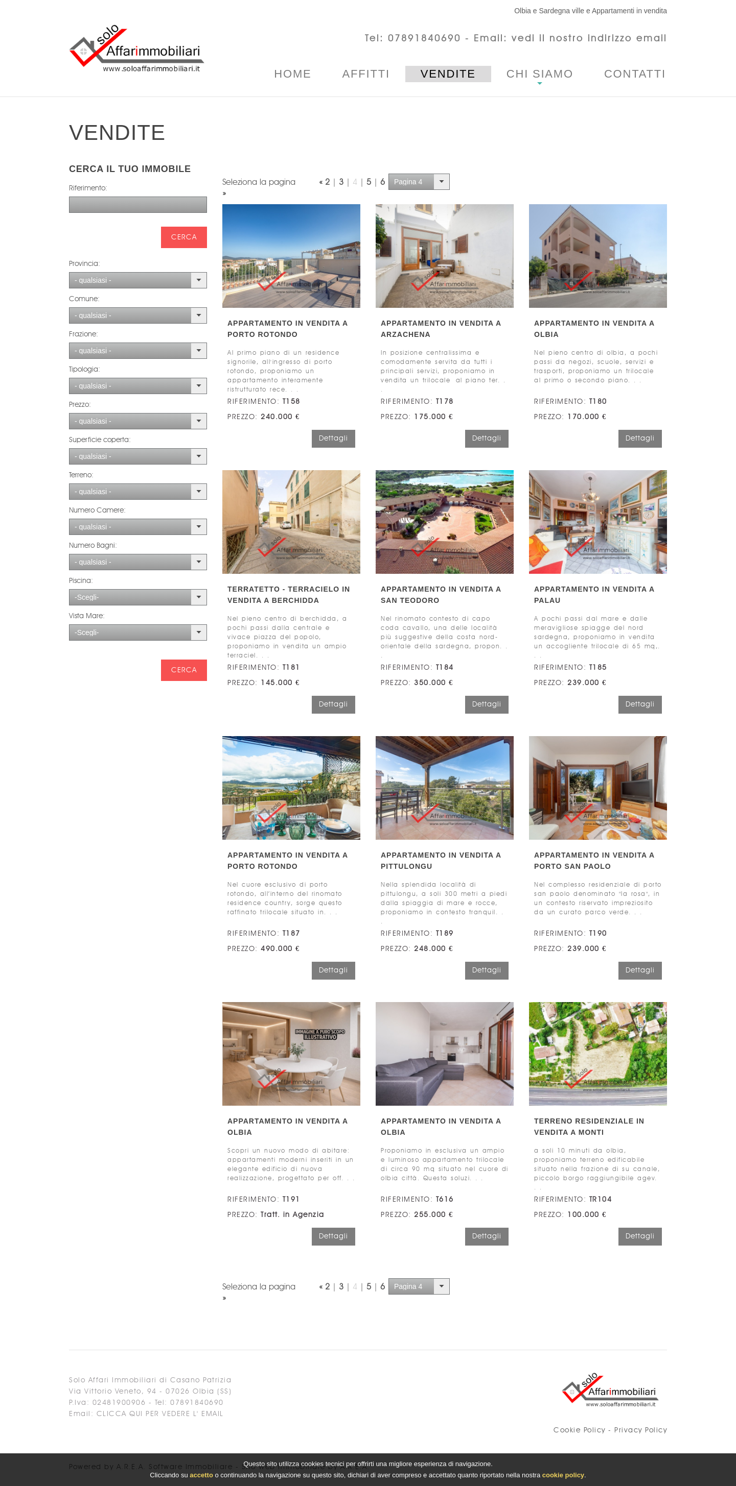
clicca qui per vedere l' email (160, 1414)
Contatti (635, 73)
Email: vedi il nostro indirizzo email (570, 38)
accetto (201, 1476)
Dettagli (333, 438)
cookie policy (563, 1476)
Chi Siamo (540, 73)
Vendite (448, 73)
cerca (184, 237)
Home (292, 73)
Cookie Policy (580, 1430)
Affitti (366, 73)
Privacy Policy (640, 1430)
